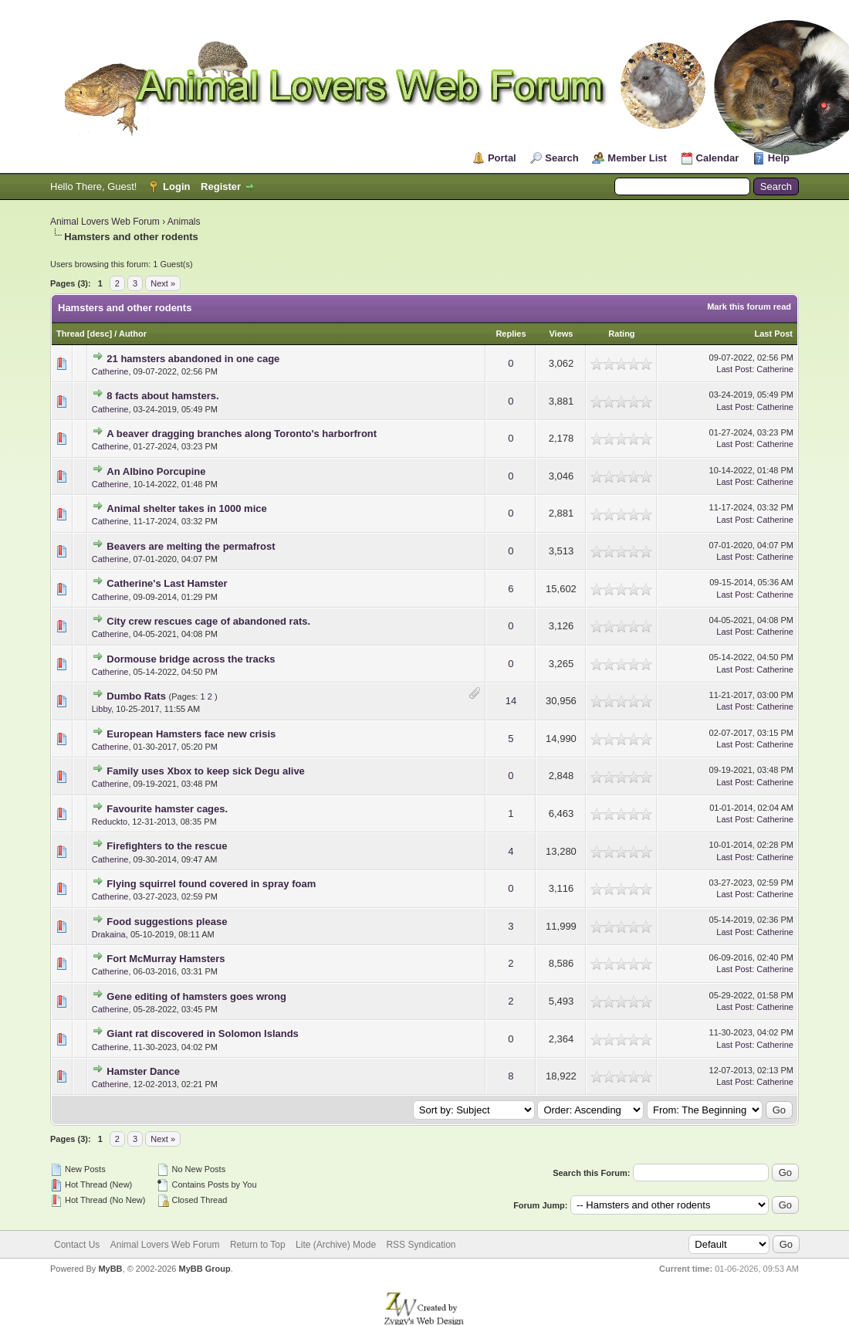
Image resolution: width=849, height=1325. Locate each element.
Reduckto (109, 821)
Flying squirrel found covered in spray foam (211, 884)
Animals (184, 221)
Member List (637, 158)
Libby (101, 708)
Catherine (110, 371)
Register (221, 186)
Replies (511, 333)
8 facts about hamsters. (162, 396)
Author (133, 333)
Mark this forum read (749, 306)
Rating (621, 333)
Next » (163, 283)
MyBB (110, 1268)
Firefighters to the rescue (167, 846)
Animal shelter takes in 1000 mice (186, 508)
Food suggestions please (167, 921)
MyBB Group (204, 1268)
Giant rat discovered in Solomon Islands (203, 1033)
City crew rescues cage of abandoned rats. (208, 621)
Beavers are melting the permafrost (191, 546)
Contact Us (77, 1244)
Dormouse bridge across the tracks (191, 659)
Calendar (717, 158)
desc (99, 333)
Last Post (773, 333)
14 (511, 701)
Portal (502, 158)
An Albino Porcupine (156, 471)
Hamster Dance (143, 1071)
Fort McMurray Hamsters (166, 958)
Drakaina (109, 934)
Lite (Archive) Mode (336, 1244)
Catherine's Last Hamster (167, 583)
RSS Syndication (420, 1244)
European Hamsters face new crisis (191, 734)
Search (561, 158)
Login (176, 186)
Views (561, 333)
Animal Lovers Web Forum (105, 221)
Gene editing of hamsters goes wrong (196, 996)
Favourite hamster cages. (167, 809)
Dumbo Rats (136, 696)
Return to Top (258, 1244)
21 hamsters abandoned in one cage (193, 358)
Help (779, 158)
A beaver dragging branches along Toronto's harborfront (242, 433)
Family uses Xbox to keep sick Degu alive (206, 771)
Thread (70, 333)
